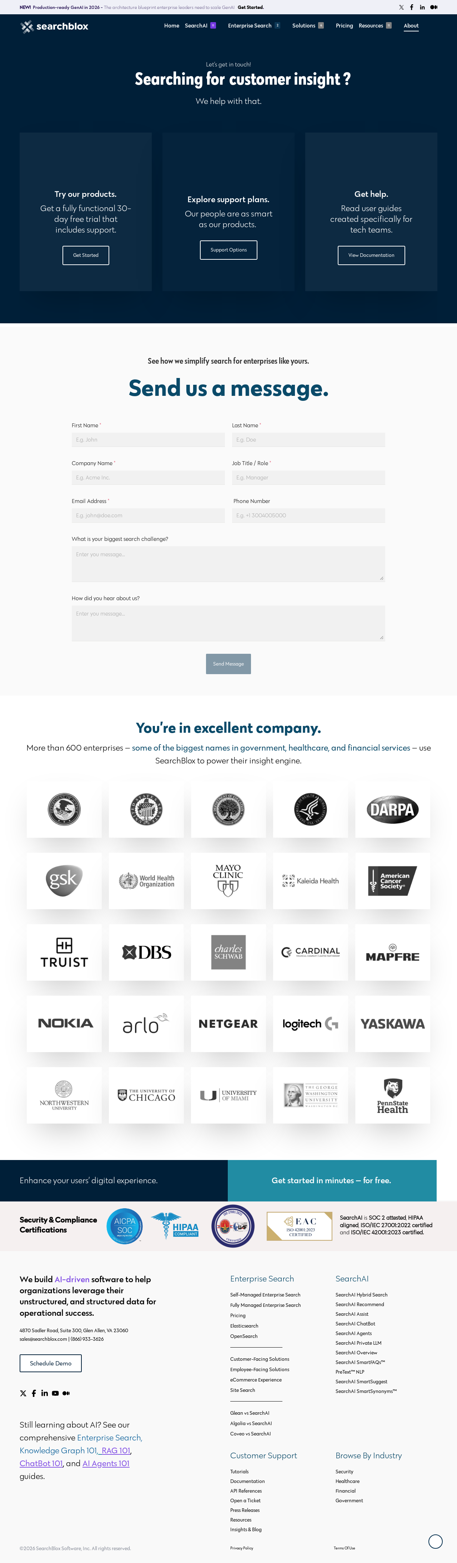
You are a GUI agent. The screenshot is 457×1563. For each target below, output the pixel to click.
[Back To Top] (435, 1541)
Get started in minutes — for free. (332, 1180)
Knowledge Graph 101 (58, 1450)
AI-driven (72, 1279)
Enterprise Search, (110, 1437)
